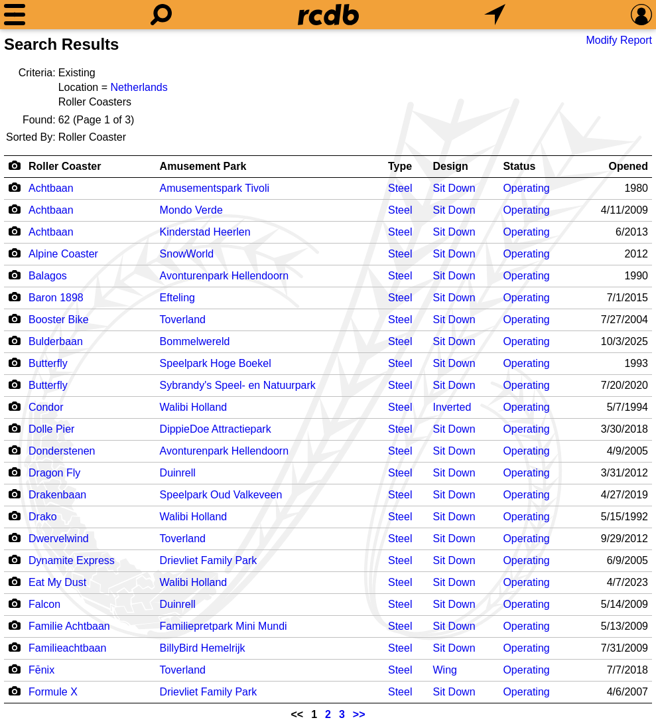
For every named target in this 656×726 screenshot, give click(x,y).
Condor (46, 407)
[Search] (161, 14)
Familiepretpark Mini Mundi (223, 626)
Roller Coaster (65, 166)
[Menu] (14, 14)
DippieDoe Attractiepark (215, 429)
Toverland (183, 319)
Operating (526, 188)
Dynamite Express (72, 560)
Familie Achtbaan (69, 626)
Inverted (452, 407)
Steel (400, 188)
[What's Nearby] (494, 14)
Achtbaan (51, 188)
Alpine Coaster (63, 253)
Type (400, 166)
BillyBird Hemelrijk (202, 648)
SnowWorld (187, 253)
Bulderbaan (56, 341)
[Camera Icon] (14, 187)
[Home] (328, 14)
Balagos (48, 275)
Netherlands (138, 87)
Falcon (44, 604)
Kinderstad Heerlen (205, 232)
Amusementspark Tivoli (214, 188)
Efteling (177, 297)
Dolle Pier (51, 429)
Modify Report (619, 40)
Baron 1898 (56, 297)
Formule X (53, 691)
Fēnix (41, 670)
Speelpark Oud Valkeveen (221, 494)
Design (450, 166)
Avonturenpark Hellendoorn (224, 275)
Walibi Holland (194, 407)
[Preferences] (641, 14)
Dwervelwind (59, 538)
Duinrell (178, 472)
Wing (445, 670)
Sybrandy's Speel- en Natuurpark (238, 385)
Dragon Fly (54, 472)
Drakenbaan (57, 494)
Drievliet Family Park (208, 560)
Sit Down (454, 188)
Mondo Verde (191, 210)
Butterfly (48, 363)
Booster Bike (59, 319)
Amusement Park (203, 166)
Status (519, 166)
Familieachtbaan (67, 648)
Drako (43, 516)
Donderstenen (62, 451)
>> (359, 714)
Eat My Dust (57, 582)
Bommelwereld (195, 341)
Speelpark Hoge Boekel (215, 363)
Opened (628, 166)
